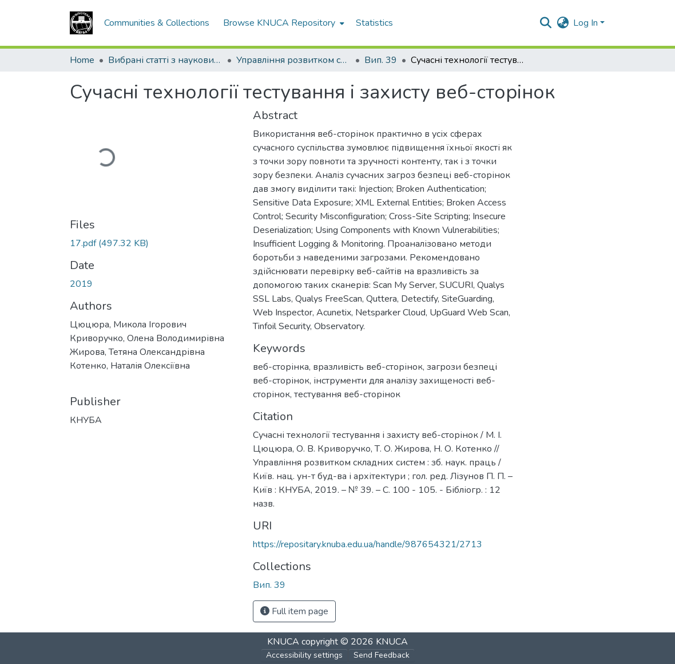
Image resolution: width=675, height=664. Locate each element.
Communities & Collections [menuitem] (156, 23)
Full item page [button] (294, 611)
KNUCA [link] (283, 641)
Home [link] (82, 60)
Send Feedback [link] (382, 655)
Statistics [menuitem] (374, 23)
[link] (154, 243)
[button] (81, 22)
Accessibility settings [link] (304, 655)
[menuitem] (282, 23)
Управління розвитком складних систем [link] (293, 60)
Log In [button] (586, 23)
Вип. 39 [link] (380, 60)
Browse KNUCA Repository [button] (279, 23)
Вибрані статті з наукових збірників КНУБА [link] (165, 60)
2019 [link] (81, 284)
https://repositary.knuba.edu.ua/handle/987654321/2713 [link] (367, 544)
